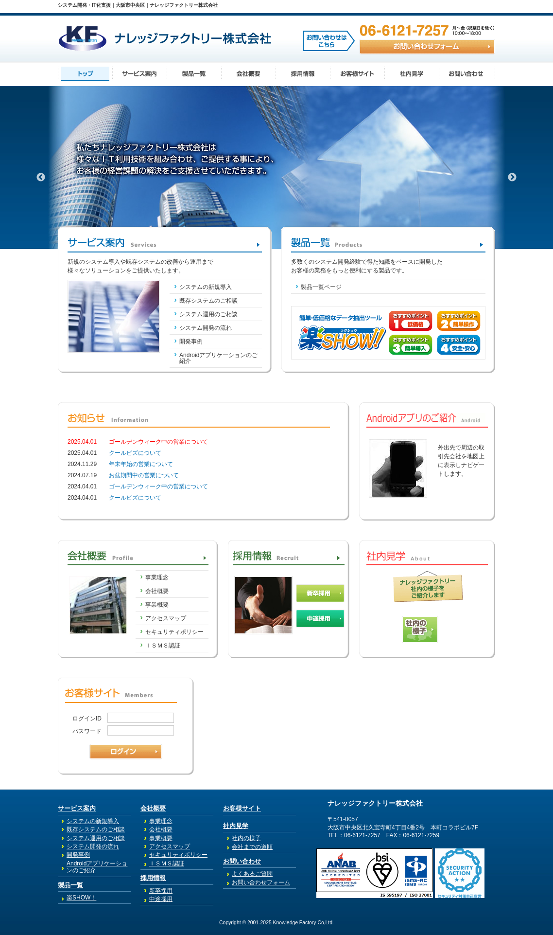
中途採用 (161, 899)
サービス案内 (77, 808)
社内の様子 (246, 838)
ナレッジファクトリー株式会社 (375, 803)
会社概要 (157, 591)
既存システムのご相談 (208, 301)
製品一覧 (70, 885)
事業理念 (157, 577)
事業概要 (157, 605)
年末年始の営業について (141, 464)
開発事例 (191, 341)
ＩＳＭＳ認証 (162, 645)
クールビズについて (135, 453)
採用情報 (153, 877)
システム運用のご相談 (208, 314)
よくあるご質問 (252, 873)
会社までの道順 (252, 847)
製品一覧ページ (321, 287)
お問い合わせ (242, 861)
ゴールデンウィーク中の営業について (158, 486)
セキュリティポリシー (174, 632)
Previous (41, 177)
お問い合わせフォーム (261, 882)
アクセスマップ (165, 618)
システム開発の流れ (205, 328)
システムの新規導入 (205, 287)
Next (512, 177)
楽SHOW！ (81, 897)
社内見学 (235, 825)
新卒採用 (161, 890)
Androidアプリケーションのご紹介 (218, 358)
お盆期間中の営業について (144, 475)
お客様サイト (242, 808)
